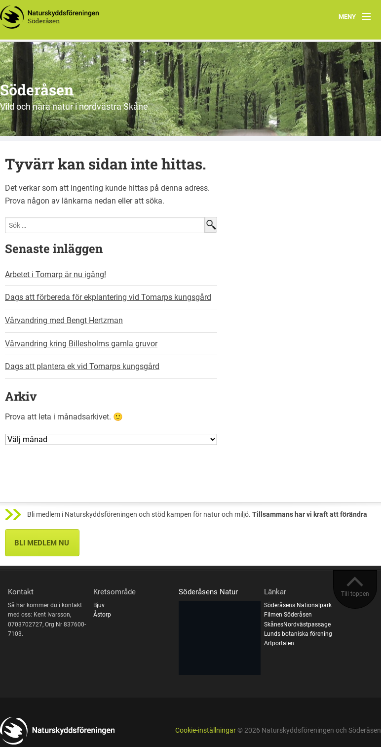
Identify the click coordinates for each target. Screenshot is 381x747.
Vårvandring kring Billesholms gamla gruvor (81, 343)
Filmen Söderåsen (288, 614)
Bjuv (99, 605)
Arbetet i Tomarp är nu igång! (55, 274)
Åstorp (102, 614)
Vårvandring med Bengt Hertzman (64, 320)
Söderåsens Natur (208, 591)
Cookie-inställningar (205, 730)
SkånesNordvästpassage (297, 624)
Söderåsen (37, 89)
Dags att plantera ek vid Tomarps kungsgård (82, 366)
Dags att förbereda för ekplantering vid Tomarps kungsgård (108, 297)
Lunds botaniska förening (298, 633)
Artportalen (279, 643)
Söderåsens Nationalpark (298, 605)
